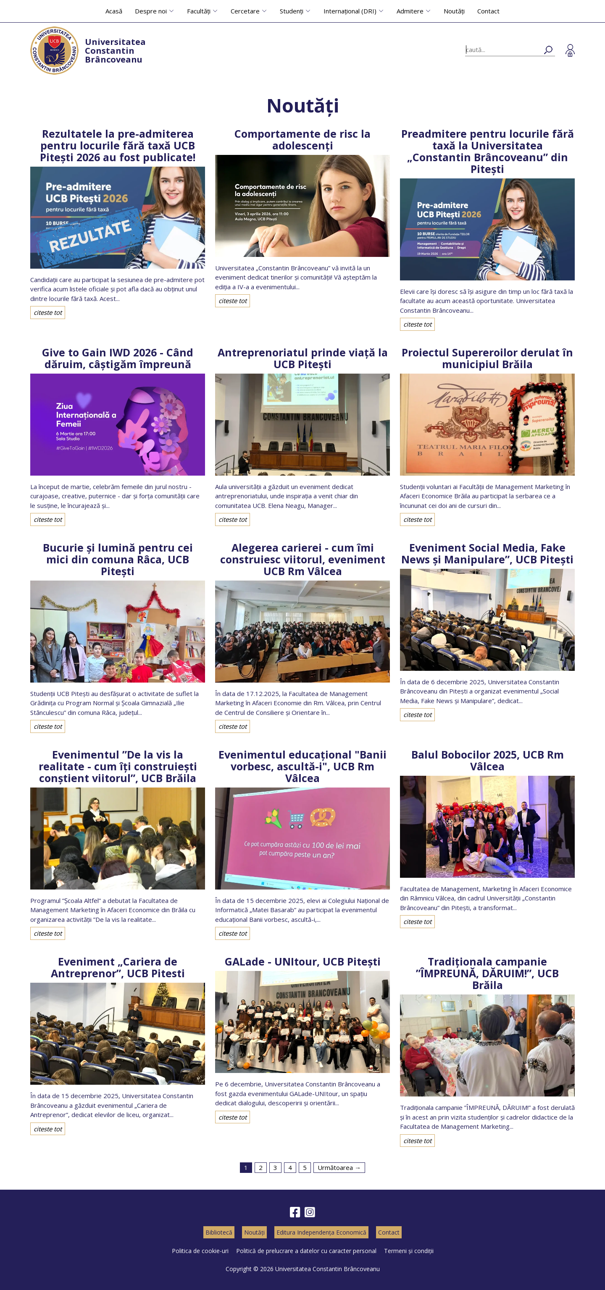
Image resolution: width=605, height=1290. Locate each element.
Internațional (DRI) (350, 11)
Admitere (410, 11)
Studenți (291, 11)
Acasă (113, 11)
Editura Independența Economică (321, 1232)
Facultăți (198, 11)
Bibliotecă (218, 1232)
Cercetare (245, 11)
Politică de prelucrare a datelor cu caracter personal (306, 1251)
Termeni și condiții (409, 1251)
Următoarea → (339, 1167)
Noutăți (454, 11)
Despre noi (151, 11)
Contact (488, 11)
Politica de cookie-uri (200, 1251)
